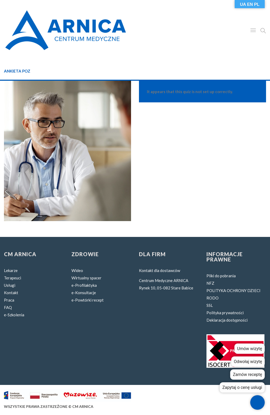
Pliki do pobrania (221, 275)
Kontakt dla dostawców (159, 270)
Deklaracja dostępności (227, 320)
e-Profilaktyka (84, 285)
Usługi (9, 285)
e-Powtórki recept (87, 300)
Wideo (77, 270)
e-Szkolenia (14, 314)
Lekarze (11, 270)
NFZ (210, 283)
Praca (9, 300)
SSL (209, 305)
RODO (212, 297)
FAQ (8, 307)
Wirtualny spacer (86, 277)
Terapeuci (12, 277)
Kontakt (11, 292)
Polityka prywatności (225, 312)
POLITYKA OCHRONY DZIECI (233, 290)
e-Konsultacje (83, 292)
